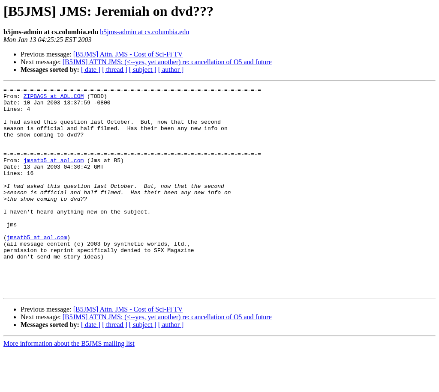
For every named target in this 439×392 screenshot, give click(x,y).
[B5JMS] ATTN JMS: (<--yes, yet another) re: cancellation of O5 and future (167, 61)
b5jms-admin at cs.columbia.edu (144, 32)
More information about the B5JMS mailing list (69, 384)
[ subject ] (142, 69)
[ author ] (171, 69)
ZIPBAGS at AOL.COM (54, 98)
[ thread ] (114, 69)
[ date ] (90, 69)
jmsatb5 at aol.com (54, 175)
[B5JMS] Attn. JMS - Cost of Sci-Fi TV (128, 54)
